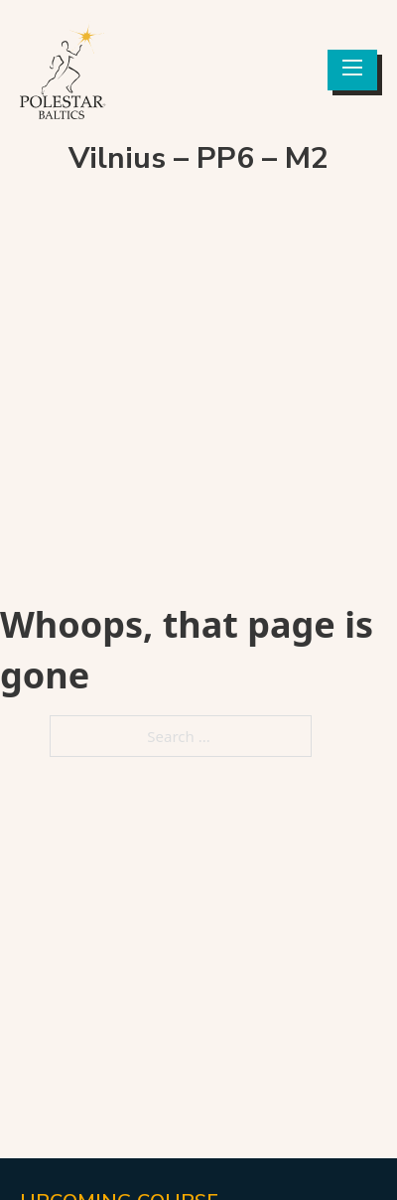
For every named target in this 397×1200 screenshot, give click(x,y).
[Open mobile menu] (352, 67)
